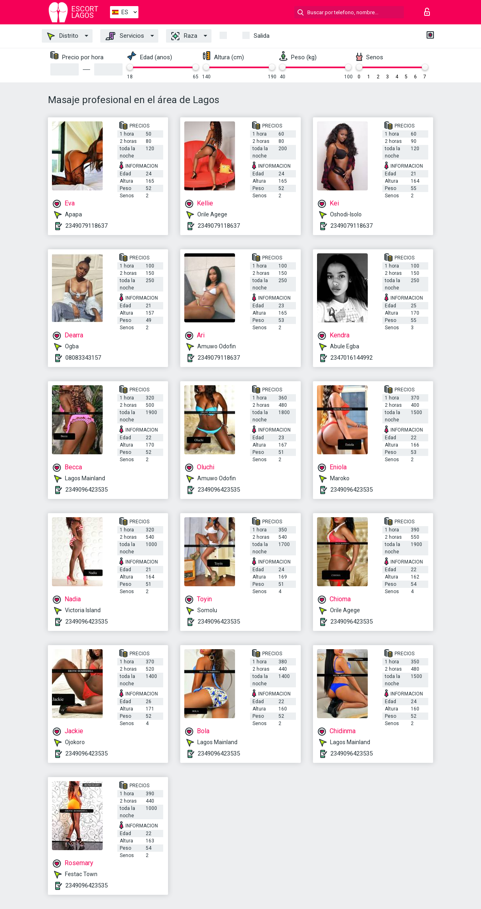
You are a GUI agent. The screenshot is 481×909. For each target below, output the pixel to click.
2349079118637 (86, 225)
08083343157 (83, 357)
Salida (262, 35)
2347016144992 (351, 357)
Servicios (125, 36)
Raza (184, 36)
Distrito (62, 36)
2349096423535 (86, 489)
